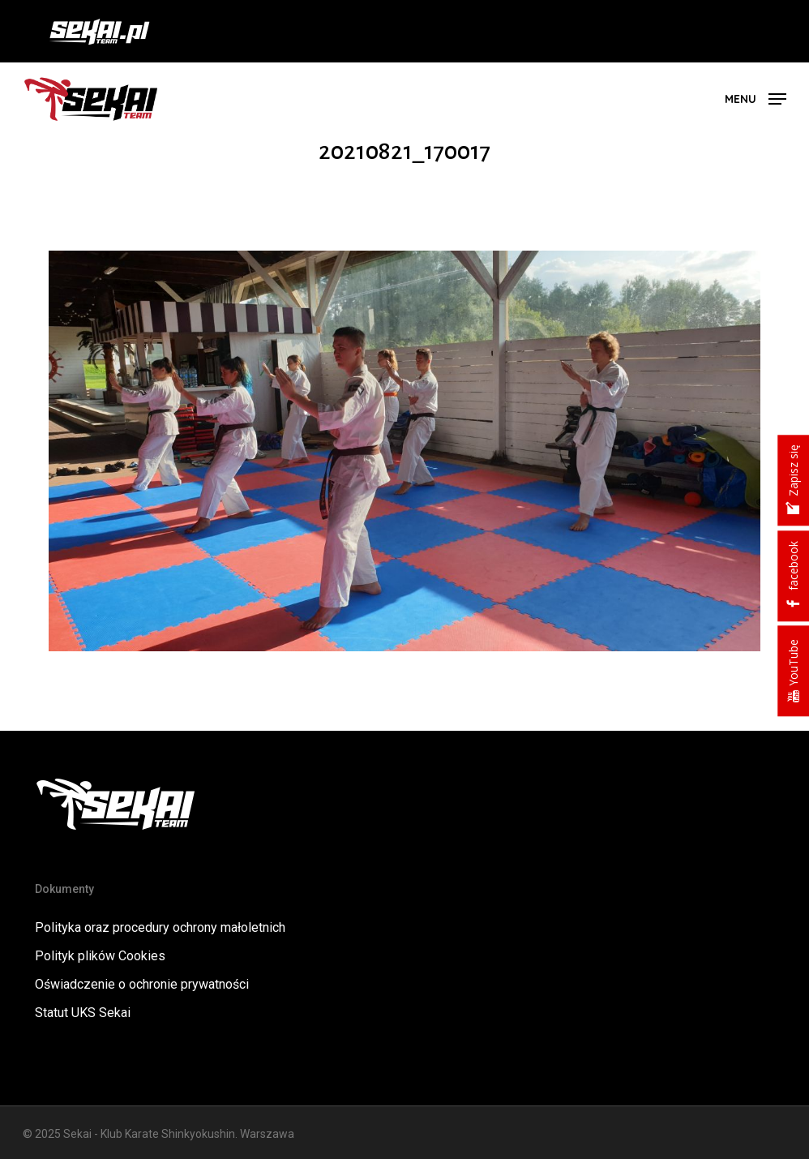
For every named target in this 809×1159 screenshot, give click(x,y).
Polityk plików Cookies (100, 956)
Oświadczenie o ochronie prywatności (142, 984)
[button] (755, 97)
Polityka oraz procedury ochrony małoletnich (160, 927)
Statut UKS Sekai (83, 1012)
